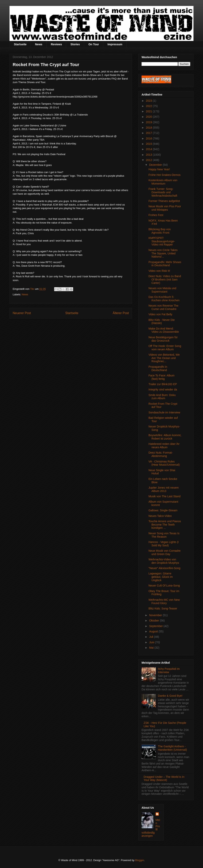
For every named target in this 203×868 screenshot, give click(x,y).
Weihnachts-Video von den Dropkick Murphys (163, 561)
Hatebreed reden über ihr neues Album (163, 445)
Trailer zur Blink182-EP (162, 384)
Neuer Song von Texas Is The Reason (163, 535)
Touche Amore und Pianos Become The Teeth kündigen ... (164, 525)
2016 (149, 138)
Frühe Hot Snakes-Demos (164, 174)
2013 (149, 154)
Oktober (154, 620)
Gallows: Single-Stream (162, 510)
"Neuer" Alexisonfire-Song (164, 568)
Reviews (56, 44)
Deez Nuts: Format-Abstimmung (160, 454)
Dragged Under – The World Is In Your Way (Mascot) (164, 778)
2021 (149, 111)
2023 (149, 100)
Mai (151, 647)
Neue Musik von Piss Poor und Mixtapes (164, 208)
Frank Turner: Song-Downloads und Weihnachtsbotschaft (162, 192)
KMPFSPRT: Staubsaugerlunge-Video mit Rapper (161, 241)
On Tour (93, 44)
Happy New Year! (159, 169)
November (156, 615)
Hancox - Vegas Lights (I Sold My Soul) (163, 543)
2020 (149, 116)
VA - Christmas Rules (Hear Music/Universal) (164, 463)
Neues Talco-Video (160, 515)
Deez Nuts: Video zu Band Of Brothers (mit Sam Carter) (164, 279)
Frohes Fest (155, 215)
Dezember (156, 164)
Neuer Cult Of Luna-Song (164, 585)
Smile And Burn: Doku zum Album (162, 396)
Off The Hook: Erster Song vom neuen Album (164, 347)
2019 (149, 122)
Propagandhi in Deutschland (157, 368)
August (153, 631)
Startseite (20, 44)
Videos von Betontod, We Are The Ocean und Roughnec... (164, 358)
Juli (151, 636)
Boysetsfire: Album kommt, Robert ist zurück (164, 437)
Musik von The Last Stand (164, 496)
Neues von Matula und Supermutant (162, 290)
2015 (149, 143)
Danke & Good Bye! (170, 695)
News (38, 44)
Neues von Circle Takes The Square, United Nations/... (163, 253)
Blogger (139, 860)
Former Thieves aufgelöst (164, 201)
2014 (149, 149)
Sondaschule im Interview (164, 412)
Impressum (114, 44)
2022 (149, 106)
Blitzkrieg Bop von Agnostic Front (159, 231)
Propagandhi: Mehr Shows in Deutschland (164, 264)
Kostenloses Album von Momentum (162, 182)
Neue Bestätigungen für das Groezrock (163, 339)
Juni (152, 642)
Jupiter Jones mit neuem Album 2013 (163, 489)
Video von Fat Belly (160, 314)
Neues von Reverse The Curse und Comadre (163, 307)
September (156, 626)
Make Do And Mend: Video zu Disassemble (163, 330)
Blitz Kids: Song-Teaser (162, 608)
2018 (149, 127)
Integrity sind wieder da (162, 389)
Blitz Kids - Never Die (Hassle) (161, 321)
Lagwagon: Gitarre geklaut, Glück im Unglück (160, 577)
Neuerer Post (22, 313)
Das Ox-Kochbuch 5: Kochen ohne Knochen (164, 298)
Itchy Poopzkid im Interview (169, 670)
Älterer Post (121, 313)
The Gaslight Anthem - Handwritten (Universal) (172, 748)
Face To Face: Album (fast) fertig (161, 377)
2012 (149, 160)
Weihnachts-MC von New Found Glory (164, 601)
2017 (149, 133)
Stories (75, 44)
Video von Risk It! (159, 270)
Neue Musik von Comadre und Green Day (164, 552)
